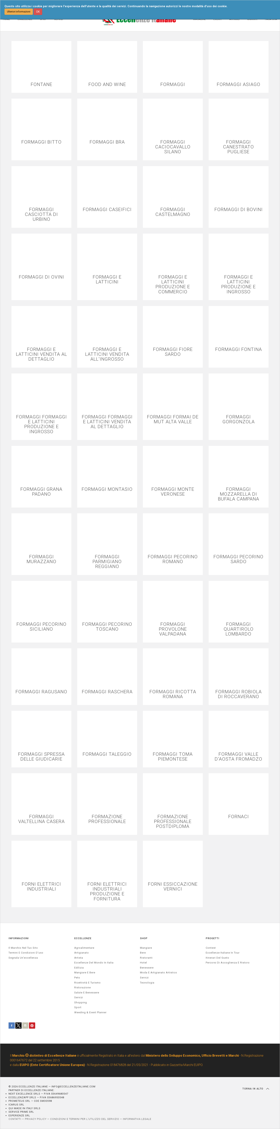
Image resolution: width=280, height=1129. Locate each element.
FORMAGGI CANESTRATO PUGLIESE (238, 147)
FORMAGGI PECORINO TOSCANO (107, 627)
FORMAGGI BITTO (41, 142)
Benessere (147, 967)
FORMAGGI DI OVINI (41, 277)
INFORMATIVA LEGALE (137, 1119)
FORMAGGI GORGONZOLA (238, 419)
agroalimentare (84, 947)
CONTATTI (15, 1119)
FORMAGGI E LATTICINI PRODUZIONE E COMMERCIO (173, 284)
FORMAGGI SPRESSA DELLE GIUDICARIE (41, 757)
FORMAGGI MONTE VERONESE (172, 492)
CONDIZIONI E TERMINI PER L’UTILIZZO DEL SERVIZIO (84, 1119)
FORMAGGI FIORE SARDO (173, 352)
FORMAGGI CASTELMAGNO (172, 212)
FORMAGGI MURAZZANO (41, 559)
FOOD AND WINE (107, 84)
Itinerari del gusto (217, 957)
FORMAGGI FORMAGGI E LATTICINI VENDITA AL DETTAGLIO (107, 422)
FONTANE (41, 84)
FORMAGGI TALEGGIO (107, 754)
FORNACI (238, 816)
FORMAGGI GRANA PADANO (41, 492)
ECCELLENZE (82, 938)
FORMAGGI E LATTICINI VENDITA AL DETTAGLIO (41, 354)
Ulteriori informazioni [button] (18, 11)
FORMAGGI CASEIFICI (107, 209)
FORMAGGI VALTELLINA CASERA (41, 819)
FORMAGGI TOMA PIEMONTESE (173, 757)
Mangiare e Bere (84, 972)
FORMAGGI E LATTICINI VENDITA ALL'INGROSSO (107, 354)
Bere (143, 952)
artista (78, 957)
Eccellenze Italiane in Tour (223, 952)
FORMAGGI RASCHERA (107, 691)
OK (38, 11)
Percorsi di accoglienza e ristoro (228, 962)
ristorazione (82, 987)
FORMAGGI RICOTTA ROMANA (173, 694)
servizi (78, 997)
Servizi (144, 977)
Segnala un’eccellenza (23, 957)
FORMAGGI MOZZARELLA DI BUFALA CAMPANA (238, 494)
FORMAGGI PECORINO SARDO (238, 559)
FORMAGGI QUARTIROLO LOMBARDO (239, 629)
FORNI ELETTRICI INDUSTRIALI (41, 886)
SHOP (144, 938)
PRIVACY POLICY (35, 1119)
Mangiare (146, 947)
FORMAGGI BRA (107, 142)
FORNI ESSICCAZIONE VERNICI (173, 886)
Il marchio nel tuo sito (23, 947)
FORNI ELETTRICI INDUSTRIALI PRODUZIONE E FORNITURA (107, 891)
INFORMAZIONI (19, 938)
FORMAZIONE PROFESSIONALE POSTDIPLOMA (173, 821)
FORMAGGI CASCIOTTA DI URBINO (41, 214)
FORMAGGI (172, 84)
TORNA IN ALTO (255, 1088)
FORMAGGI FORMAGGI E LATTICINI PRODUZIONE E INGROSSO (41, 424)
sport (77, 1007)
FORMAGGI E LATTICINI (107, 279)
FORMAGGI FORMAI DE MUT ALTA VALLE (173, 419)
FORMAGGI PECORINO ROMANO (173, 559)
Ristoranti (146, 957)
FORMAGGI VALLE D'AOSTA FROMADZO (238, 757)
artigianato (81, 952)
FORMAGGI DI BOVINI (238, 209)
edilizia (79, 967)
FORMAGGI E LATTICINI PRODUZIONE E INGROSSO (238, 284)
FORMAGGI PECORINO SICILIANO (41, 627)
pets (77, 977)
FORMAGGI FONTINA (238, 349)
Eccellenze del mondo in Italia (94, 962)
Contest (211, 947)
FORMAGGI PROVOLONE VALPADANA (173, 629)
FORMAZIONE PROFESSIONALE (107, 819)
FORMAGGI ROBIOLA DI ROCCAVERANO (238, 694)
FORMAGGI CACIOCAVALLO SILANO (173, 147)
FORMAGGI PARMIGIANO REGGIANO (107, 561)
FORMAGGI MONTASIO (107, 489)
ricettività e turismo (87, 982)
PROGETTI (212, 938)
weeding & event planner (90, 1012)
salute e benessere (86, 992)
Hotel (143, 962)
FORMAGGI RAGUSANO (41, 691)
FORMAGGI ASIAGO (238, 84)
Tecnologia (147, 982)
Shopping (80, 1002)
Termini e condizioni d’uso (26, 952)
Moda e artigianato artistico (158, 972)
